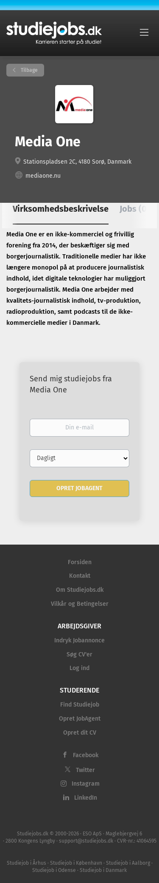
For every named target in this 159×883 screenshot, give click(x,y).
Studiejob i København (76, 863)
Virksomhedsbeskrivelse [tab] (61, 209)
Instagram (86, 783)
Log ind (79, 668)
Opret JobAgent (79, 718)
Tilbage (29, 70)
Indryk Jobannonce (79, 640)
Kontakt (79, 575)
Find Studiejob (79, 704)
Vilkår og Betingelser (80, 604)
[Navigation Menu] (144, 32)
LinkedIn (85, 797)
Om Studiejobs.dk (79, 589)
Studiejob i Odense (54, 870)
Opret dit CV (79, 732)
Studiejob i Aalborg (128, 863)
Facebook (85, 755)
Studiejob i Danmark (103, 870)
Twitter (85, 770)
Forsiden (80, 562)
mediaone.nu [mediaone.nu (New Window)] (43, 175)
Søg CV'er (79, 654)
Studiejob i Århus (26, 863)
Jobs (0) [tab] (135, 209)
